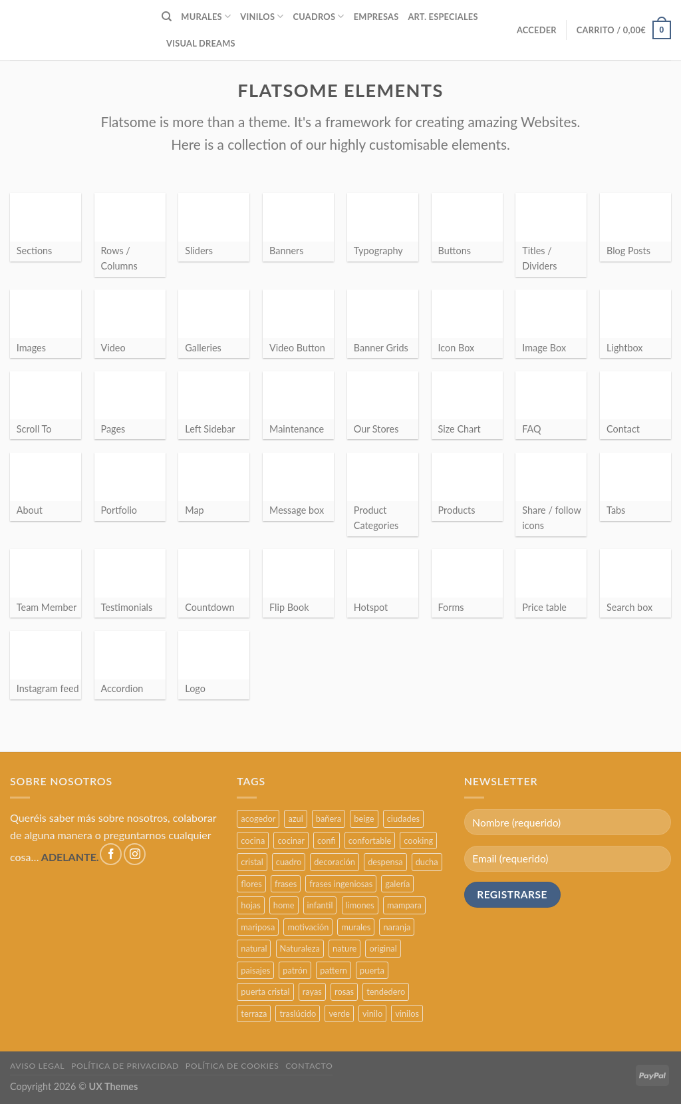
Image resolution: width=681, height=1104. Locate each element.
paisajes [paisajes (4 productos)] (255, 970)
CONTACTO (309, 1066)
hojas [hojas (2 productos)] (250, 905)
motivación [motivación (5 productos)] (308, 927)
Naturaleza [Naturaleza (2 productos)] (300, 948)
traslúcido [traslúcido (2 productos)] (297, 1013)
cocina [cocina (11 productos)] (253, 840)
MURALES (206, 16)
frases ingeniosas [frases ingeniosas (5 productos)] (340, 883)
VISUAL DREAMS (200, 43)
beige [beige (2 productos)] (364, 818)
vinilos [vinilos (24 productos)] (407, 1013)
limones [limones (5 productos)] (360, 905)
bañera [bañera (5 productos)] (328, 818)
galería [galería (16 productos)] (397, 883)
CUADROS (318, 16)
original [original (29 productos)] (382, 948)
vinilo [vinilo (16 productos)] (372, 1013)
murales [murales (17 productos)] (355, 927)
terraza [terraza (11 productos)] (254, 1013)
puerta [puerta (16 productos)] (372, 970)
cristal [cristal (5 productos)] (252, 861)
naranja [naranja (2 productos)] (396, 927)
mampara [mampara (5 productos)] (404, 905)
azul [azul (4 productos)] (295, 818)
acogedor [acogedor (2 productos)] (258, 818)
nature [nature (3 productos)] (344, 948)
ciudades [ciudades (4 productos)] (403, 818)
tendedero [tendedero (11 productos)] (385, 991)
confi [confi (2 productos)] (326, 840)
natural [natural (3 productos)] (254, 948)
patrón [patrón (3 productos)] (295, 970)
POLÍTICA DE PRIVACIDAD (125, 1066)
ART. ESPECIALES (442, 16)
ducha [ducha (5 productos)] (427, 861)
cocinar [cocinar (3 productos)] (291, 840)
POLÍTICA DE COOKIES (232, 1066)
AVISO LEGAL (37, 1066)
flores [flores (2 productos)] (251, 883)
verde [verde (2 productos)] (339, 1013)
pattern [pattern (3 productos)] (333, 970)
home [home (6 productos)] (284, 905)
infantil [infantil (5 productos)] (320, 905)
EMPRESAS (376, 16)
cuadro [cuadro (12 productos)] (288, 861)
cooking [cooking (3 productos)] (418, 840)
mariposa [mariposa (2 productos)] (258, 927)
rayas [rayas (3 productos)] (312, 991)
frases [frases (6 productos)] (286, 883)
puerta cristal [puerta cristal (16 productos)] (265, 991)
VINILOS (261, 16)
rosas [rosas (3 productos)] (344, 991)
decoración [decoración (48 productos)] (334, 861)
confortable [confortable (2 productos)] (369, 840)
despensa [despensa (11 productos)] (385, 861)
